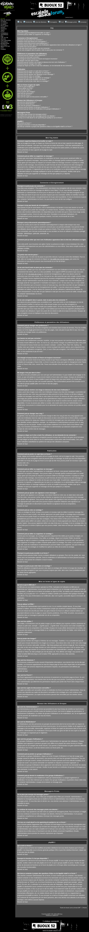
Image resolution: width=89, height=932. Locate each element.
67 (7, 46)
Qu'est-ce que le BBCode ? (26, 86)
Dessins (3, 27)
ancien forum (69, 17)
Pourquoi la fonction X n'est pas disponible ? (31, 125)
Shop (7, 43)
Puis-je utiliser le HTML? (25, 88)
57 (5, 46)
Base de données (6, 20)
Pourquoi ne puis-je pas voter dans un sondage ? (33, 81)
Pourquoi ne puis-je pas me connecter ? (30, 40)
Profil (61, 22)
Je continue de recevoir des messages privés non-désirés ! (36, 116)
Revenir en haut (22, 152)
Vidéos (2, 30)
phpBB (48, 914)
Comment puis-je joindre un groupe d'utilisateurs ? (33, 107)
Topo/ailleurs (4, 42)
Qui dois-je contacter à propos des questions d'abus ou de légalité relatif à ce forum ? (44, 126)
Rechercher (28, 22)
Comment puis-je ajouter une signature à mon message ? (35, 74)
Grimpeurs (4, 28)
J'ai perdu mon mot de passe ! (27, 46)
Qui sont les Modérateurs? (25, 104)
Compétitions (4, 33)
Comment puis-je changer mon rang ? (29, 64)
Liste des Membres (39, 22)
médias (9, 40)
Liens (2, 47)
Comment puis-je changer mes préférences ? (31, 55)
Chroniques (4, 45)
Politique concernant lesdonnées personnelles (6, 115)
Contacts (3, 49)
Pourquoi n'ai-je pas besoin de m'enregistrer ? (32, 41)
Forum (2, 31)
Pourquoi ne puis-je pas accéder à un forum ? (32, 79)
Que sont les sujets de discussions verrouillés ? (32, 97)
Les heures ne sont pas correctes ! (28, 57)
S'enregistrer (52, 22)
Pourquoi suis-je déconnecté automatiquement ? (33, 43)
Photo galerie (4, 26)
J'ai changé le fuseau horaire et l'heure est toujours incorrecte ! (37, 59)
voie (5, 40)
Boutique (3, 43)
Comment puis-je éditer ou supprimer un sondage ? (33, 78)
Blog (2, 36)
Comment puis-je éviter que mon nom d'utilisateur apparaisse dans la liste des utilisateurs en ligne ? (49, 45)
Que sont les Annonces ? (25, 93)
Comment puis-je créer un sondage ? (29, 76)
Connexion (82, 22)
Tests (2, 34)
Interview (3, 39)
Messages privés (71, 22)
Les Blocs (3, 24)
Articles (6, 34)
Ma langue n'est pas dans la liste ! (28, 60)
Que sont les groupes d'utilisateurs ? (29, 105)
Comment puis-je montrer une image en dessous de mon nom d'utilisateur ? (41, 62)
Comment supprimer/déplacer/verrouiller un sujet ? (33, 33)
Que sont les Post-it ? (24, 95)
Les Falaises (4, 23)
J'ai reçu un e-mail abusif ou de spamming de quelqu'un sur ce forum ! (40, 118)
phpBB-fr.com (55, 915)
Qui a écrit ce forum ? (24, 123)
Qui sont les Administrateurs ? (27, 102)
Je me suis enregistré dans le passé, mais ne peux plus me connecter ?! (40, 50)
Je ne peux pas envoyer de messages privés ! (32, 114)
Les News (3, 21)
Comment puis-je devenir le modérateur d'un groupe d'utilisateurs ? (39, 109)
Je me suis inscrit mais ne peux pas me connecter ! (33, 48)
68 (9, 46)
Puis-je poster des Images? (26, 92)
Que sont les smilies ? (24, 90)
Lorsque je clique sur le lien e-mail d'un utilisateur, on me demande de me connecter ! (44, 65)
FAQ (20, 22)
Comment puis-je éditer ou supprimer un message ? (34, 34)
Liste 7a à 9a (4, 37)
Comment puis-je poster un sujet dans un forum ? (33, 71)
